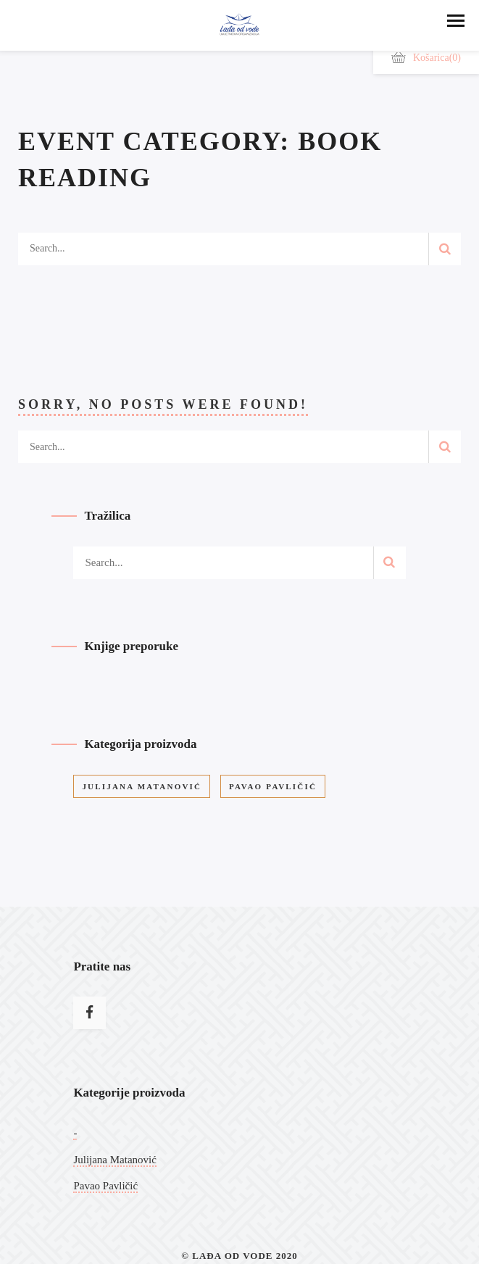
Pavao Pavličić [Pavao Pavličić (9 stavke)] (273, 786)
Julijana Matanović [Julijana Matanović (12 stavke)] (141, 786)
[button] (456, 20)
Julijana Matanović (115, 1159)
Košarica (426, 57)
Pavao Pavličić (105, 1186)
